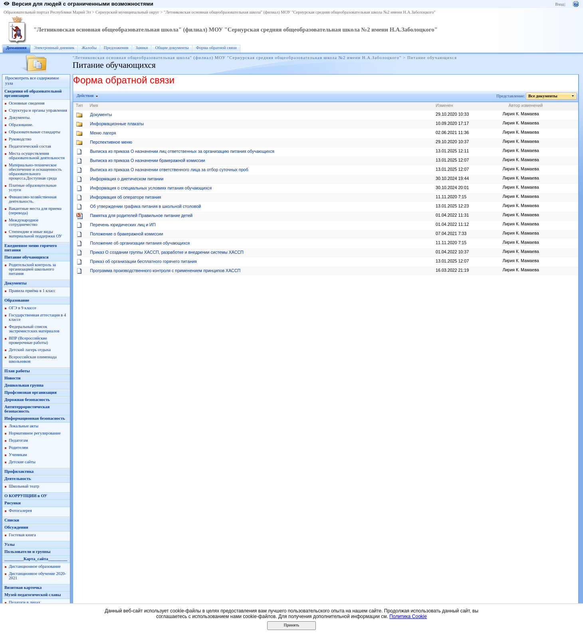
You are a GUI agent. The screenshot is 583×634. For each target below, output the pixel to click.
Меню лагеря (103, 132)
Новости (12, 378)
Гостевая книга (22, 535)
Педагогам (18, 440)
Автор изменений (525, 105)
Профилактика (19, 471)
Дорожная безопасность (27, 399)
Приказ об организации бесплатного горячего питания (143, 261)
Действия (85, 95)
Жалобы (88, 47)
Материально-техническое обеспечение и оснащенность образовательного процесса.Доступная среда (35, 171)
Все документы (543, 96)
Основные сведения (27, 103)
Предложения (116, 47)
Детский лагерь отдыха (30, 350)
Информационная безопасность (34, 418)
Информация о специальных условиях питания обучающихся (151, 188)
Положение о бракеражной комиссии (126, 233)
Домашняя (16, 47)
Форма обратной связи (216, 47)
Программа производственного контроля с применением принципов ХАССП (165, 270)
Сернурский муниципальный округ (127, 12)
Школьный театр (24, 486)
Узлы (9, 544)
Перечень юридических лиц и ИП (122, 224)
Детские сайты (22, 462)
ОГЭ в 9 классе (22, 308)
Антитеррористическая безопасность (27, 409)
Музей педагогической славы (32, 595)
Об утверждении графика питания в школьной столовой (145, 206)
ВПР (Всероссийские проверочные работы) (28, 340)
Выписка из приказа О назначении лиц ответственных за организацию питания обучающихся (182, 151)
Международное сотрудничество (23, 222)
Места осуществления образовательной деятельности (37, 155)
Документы (15, 283)
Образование (16, 300)
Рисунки (12, 503)
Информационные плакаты (117, 123)
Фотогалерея (20, 510)
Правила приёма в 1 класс (32, 290)
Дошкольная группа (24, 385)
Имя (93, 105)
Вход (559, 4)
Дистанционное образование (35, 566)
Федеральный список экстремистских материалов (34, 328)
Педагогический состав (30, 146)
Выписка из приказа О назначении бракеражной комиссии (147, 160)
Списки (11, 520)
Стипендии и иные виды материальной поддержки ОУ (35, 233)
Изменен (444, 105)
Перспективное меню (111, 142)
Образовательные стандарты (34, 132)
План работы (17, 371)
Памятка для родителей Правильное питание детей (141, 215)
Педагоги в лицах (24, 602)
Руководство (20, 139)
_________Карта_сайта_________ (35, 559)
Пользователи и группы (27, 551)
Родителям (18, 447)
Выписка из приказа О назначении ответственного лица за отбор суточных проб (169, 169)
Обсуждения (16, 527)
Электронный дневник (54, 47)
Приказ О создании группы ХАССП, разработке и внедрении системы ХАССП (166, 252)
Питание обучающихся (26, 257)
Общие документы (171, 47)
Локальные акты (23, 426)
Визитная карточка (23, 587)
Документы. (19, 117)
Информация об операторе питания (125, 197)
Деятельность (17, 478)
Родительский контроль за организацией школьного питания (32, 269)
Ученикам (18, 454)
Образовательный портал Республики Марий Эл (47, 12)
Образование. (21, 124)
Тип (79, 105)
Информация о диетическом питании (126, 178)
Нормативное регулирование (35, 433)
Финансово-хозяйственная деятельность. (32, 199)
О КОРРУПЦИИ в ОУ (25, 496)
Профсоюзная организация (30, 392)
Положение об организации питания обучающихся (140, 243)
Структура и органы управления (38, 110)
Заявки (142, 47)
